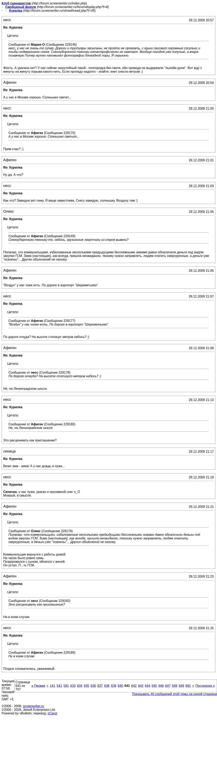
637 (100, 685)
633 (73, 685)
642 (134, 685)
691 (188, 685)
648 (174, 685)
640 (120, 685)
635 (86, 685)
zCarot (52, 713)
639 (113, 685)
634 (79, 685)
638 (107, 685)
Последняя (205, 685)
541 (59, 685)
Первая (38, 685)
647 (168, 685)
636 (93, 685)
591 (66, 685)
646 (161, 685)
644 (147, 685)
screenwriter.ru (33, 706)
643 (140, 685)
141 (52, 685)
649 (181, 685)
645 (154, 685)
